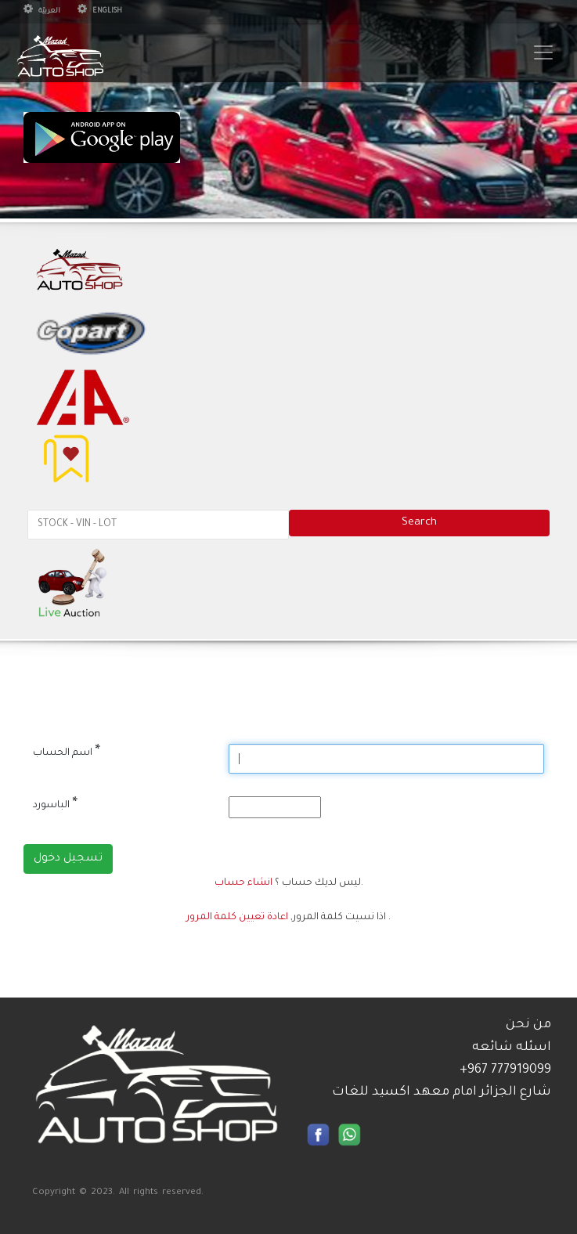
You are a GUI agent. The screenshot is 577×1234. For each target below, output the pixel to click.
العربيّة (41, 12)
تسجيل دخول (68, 859)
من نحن (528, 1025)
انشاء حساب (243, 883)
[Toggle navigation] (543, 52)
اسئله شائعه (511, 1048)
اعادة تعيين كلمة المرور (237, 917)
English (100, 12)
